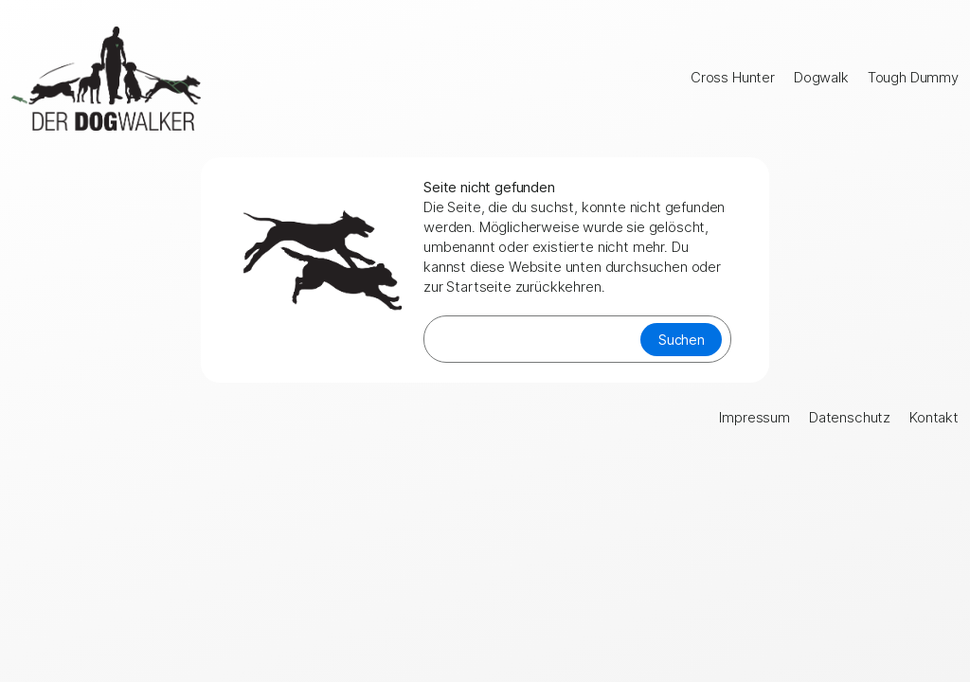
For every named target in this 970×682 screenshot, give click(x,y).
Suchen (681, 340)
